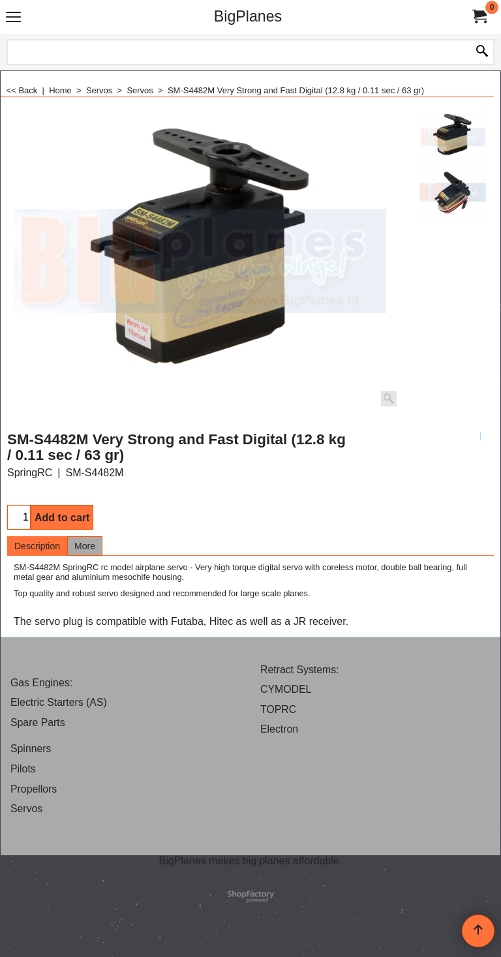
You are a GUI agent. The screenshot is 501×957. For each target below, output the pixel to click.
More (84, 546)
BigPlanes (248, 16)
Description (37, 546)
